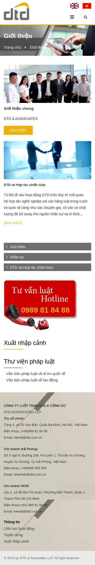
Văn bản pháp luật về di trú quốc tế (35, 373)
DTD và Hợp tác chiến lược (31, 267)
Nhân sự (17, 257)
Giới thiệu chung (19, 108)
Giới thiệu (38, 47)
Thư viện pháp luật (29, 361)
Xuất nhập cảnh (25, 342)
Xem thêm (18, 130)
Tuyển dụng (13, 535)
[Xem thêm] (13, 223)
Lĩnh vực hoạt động (19, 529)
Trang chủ (12, 47)
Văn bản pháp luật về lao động (32, 380)
